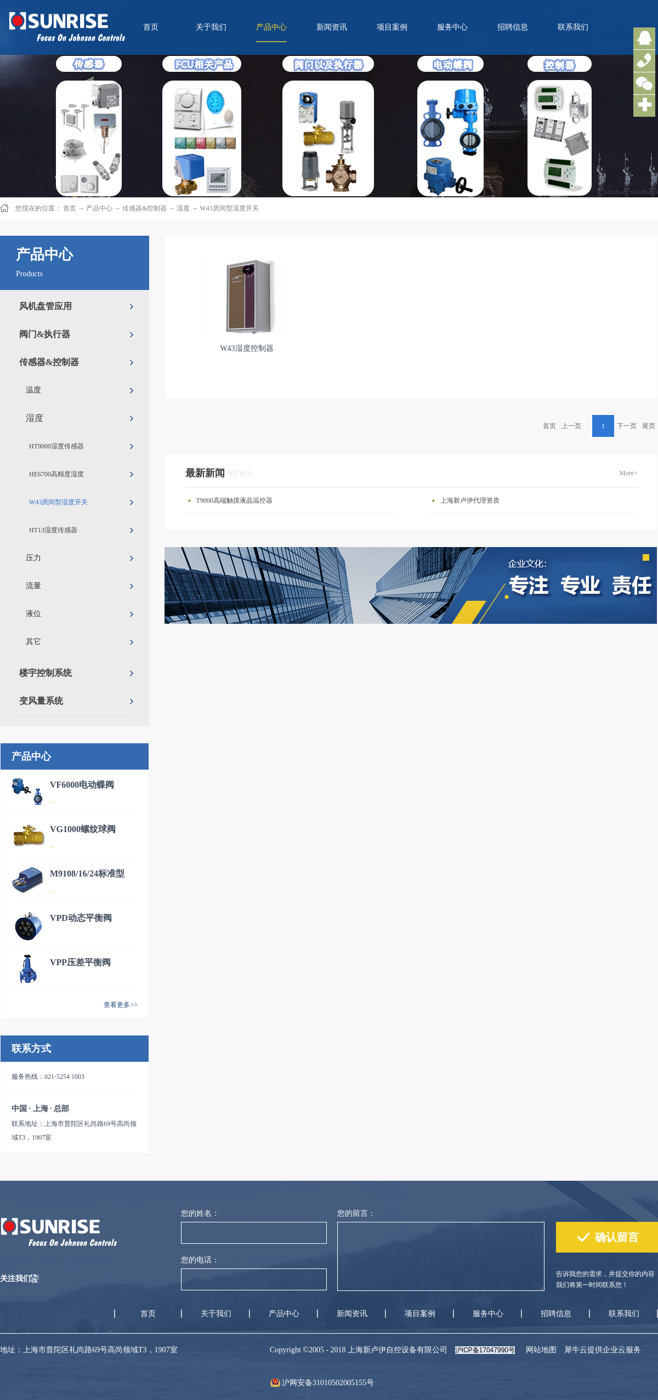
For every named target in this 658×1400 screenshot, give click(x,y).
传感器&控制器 (144, 208)
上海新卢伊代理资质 (470, 500)
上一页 (571, 426)
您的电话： (200, 1260)
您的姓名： (200, 1213)
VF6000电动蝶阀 (82, 784)
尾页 (648, 426)
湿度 (183, 208)
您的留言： (356, 1213)
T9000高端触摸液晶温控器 (234, 500)
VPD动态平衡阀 (81, 918)
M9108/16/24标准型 (87, 873)
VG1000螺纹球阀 (83, 829)
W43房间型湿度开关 (229, 208)
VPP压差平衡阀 (80, 962)
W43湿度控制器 (246, 348)
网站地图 (539, 1350)
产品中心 (99, 208)
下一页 (627, 426)
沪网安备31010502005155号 (328, 1383)
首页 (150, 27)
